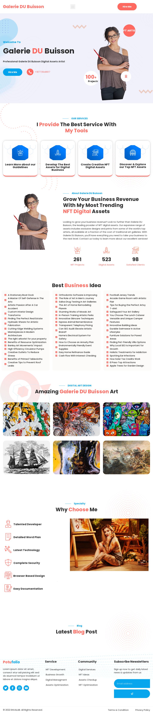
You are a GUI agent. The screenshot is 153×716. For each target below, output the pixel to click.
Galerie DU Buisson (23, 7)
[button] (72, 6)
